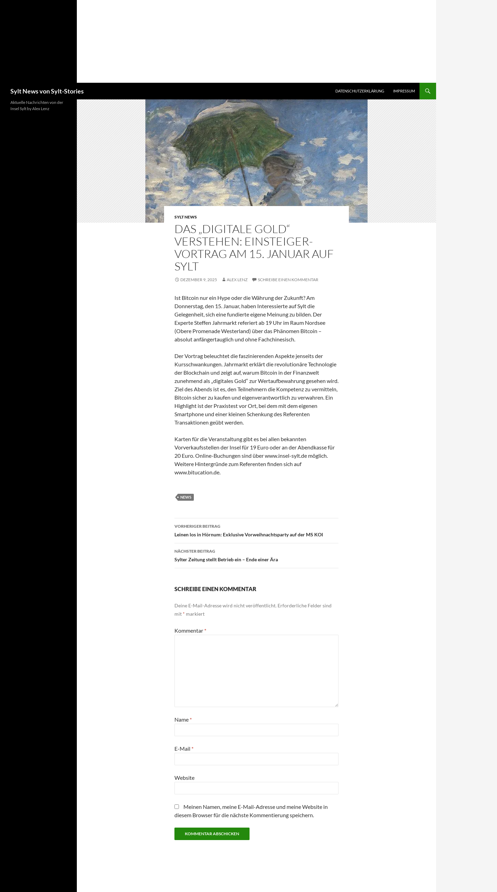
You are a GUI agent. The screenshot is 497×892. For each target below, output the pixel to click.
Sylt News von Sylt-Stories (47, 91)
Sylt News (185, 217)
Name (183, 719)
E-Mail (183, 748)
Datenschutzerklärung (359, 91)
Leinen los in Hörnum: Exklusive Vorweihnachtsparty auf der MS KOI (256, 529)
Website (184, 777)
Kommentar (190, 630)
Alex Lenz (237, 279)
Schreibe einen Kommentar (288, 279)
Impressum (404, 91)
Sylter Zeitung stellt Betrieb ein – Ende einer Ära (256, 554)
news (185, 497)
